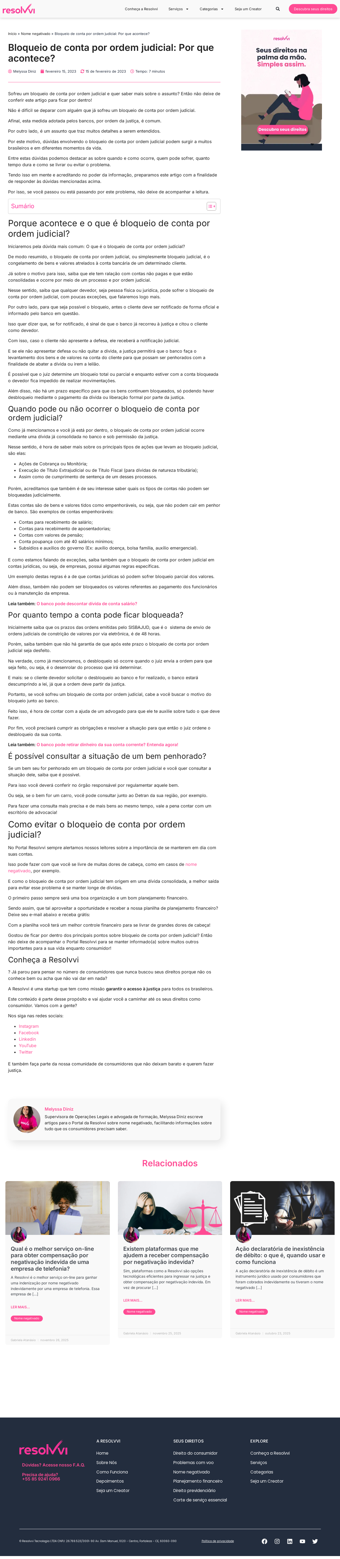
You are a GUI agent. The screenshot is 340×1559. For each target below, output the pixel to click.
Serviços (174, 9)
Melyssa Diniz (59, 1109)
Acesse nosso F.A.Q (63, 1465)
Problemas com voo (194, 1464)
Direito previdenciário (197, 1493)
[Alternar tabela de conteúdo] (209, 206)
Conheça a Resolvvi (136, 9)
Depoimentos (110, 1483)
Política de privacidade (218, 1544)
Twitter (26, 1052)
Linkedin (27, 1039)
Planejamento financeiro (199, 1483)
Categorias (207, 9)
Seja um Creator (243, 9)
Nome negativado (35, 33)
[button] (273, 9)
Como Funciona (112, 1474)
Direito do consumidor (196, 1454)
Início (12, 33)
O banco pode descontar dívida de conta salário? (87, 603)
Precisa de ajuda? (54, 1477)
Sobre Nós (107, 1464)
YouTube (27, 1045)
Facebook (29, 1032)
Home (102, 1454)
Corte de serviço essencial (201, 1503)
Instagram (29, 1026)
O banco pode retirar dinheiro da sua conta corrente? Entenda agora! (107, 744)
